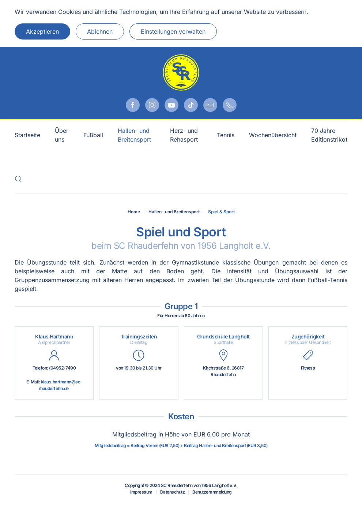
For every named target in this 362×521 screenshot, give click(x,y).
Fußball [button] (93, 135)
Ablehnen (100, 31)
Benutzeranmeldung (212, 492)
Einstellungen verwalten (173, 31)
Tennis (225, 135)
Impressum (141, 492)
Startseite (27, 135)
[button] (18, 179)
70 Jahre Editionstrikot (329, 135)
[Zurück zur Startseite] (181, 72)
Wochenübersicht (273, 135)
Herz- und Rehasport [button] (184, 135)
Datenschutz (172, 492)
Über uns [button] (61, 135)
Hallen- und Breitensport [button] (134, 135)
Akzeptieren (42, 31)
